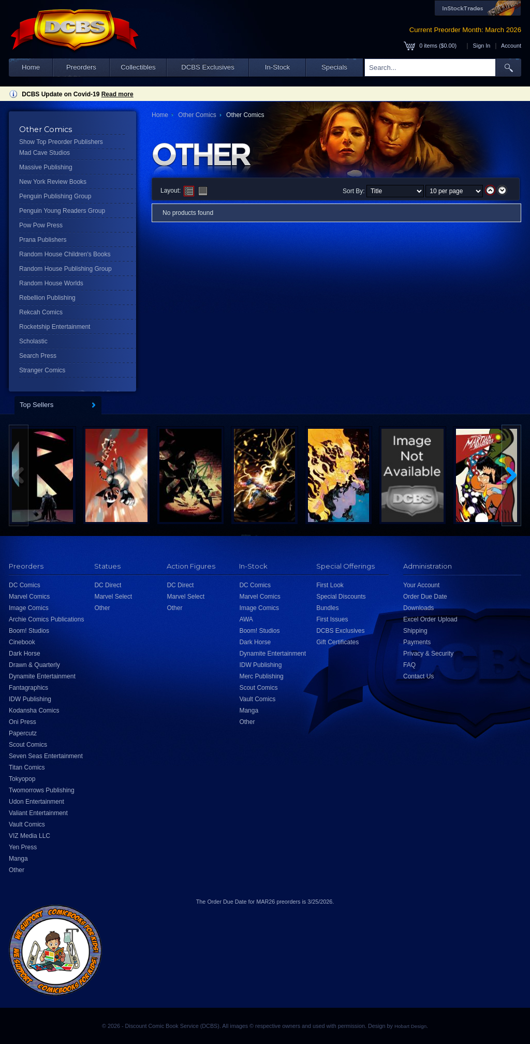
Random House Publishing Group (65, 268)
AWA (246, 619)
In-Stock (277, 67)
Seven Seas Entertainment (46, 756)
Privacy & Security (428, 653)
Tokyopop (22, 778)
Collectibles (138, 67)
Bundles (327, 608)
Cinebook (22, 642)
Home (31, 67)
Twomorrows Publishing (42, 790)
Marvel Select (113, 596)
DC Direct (107, 585)
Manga (18, 858)
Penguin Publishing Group (55, 196)
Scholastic (33, 341)
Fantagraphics (28, 687)
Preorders (81, 67)
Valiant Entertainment (38, 813)
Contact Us (418, 676)
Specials (334, 67)
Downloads (418, 608)
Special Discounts (340, 596)
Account (511, 45)
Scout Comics (28, 744)
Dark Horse (24, 653)
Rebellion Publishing (47, 297)
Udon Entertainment (36, 801)
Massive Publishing (45, 167)
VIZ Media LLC (29, 835)
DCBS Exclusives (207, 67)
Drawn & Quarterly (34, 665)
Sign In (482, 45)
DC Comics (24, 585)
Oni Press (22, 722)
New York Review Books (52, 181)
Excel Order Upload (430, 619)
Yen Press (23, 847)
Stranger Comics (42, 370)
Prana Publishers (42, 239)
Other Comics (197, 115)
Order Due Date (425, 596)
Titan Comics (27, 767)
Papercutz (23, 733)
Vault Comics (27, 824)
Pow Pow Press (41, 225)
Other (16, 870)
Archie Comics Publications (46, 619)
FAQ (409, 665)
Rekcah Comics (41, 312)
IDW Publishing (30, 699)
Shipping (415, 630)
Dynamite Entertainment (42, 676)
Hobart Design (410, 1026)
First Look (330, 585)
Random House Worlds (51, 283)
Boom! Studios (29, 630)
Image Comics (29, 608)
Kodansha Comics (34, 710)
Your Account (421, 585)
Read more (117, 94)
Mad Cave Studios (44, 152)
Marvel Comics (29, 596)
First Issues (332, 619)
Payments (417, 642)
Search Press (37, 355)
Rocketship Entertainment (54, 326)
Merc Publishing (261, 676)
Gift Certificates (337, 642)
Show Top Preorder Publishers (61, 142)
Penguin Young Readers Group (62, 210)
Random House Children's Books (64, 254)
